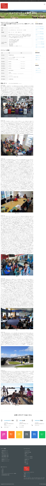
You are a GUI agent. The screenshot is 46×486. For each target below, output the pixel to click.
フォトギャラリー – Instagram (28, 456)
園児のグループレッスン (5, 452)
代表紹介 (26, 455)
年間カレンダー (27, 453)
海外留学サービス (27, 459)
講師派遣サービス (38, 55)
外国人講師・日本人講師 (28, 452)
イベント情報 (38, 68)
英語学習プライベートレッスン (6, 459)
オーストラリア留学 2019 (39, 31)
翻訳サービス (38, 59)
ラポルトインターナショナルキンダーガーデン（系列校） (9, 473)
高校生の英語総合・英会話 (5, 456)
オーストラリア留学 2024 (39, 26)
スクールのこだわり (27, 450)
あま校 (2, 470)
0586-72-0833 (28, 473)
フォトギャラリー (38, 72)
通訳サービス (38, 57)
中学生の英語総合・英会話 (5, 455)
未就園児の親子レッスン (5, 450)
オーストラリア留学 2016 (39, 36)
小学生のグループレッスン (5, 453)
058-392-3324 (28, 476)
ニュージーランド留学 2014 (40, 41)
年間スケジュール (38, 70)
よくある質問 (26, 463)
